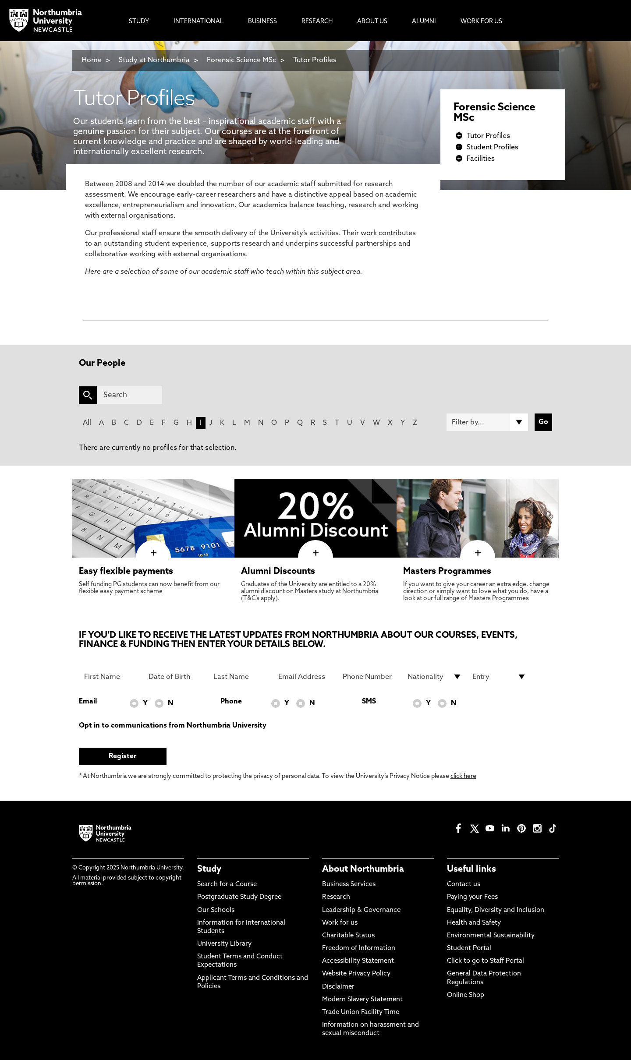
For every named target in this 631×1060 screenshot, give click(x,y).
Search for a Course (227, 884)
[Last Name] (240, 676)
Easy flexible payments (126, 571)
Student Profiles (492, 147)
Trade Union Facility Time (360, 1012)
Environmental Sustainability (491, 936)
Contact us (463, 884)
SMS (369, 701)
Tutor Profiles (315, 60)
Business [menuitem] (262, 21)
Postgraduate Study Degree (239, 897)
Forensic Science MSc (241, 60)
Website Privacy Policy (356, 974)
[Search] (129, 395)
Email (88, 701)
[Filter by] (487, 422)
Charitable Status (348, 936)
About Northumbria (363, 869)
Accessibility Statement (358, 961)
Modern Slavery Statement (362, 999)
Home (92, 60)
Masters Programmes (447, 571)
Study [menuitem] (139, 21)
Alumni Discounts (278, 571)
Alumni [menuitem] (424, 21)
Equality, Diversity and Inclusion (495, 910)
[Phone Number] (369, 676)
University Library (224, 944)
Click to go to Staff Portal (485, 961)
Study (209, 869)
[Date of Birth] (175, 676)
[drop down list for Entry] (499, 676)
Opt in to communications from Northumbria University (172, 725)
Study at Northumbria (154, 60)
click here (463, 776)
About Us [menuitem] (372, 21)
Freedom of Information (358, 948)
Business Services (349, 884)
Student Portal (469, 948)
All (87, 423)
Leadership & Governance (361, 910)
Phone (231, 701)
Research (336, 897)
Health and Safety (474, 923)
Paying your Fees (472, 897)
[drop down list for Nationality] (434, 676)
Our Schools (215, 910)
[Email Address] (305, 676)
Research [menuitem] (317, 21)
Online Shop (465, 995)
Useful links (471, 869)
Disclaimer (338, 987)
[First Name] (111, 676)
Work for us (340, 923)
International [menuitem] (198, 21)
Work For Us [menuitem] (481, 21)
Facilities (481, 159)
